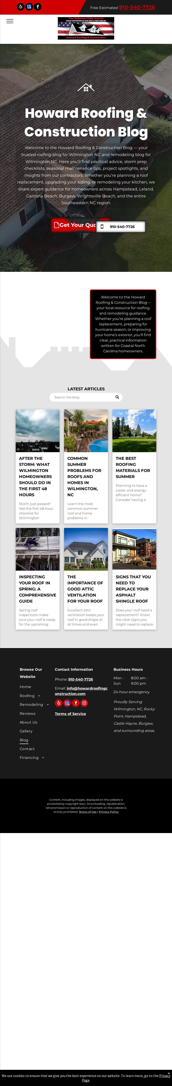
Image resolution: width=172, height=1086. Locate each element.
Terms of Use (88, 811)
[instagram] (84, 703)
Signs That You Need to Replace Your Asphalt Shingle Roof (133, 589)
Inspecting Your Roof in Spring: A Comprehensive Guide (37, 589)
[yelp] (20, 7)
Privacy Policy (109, 811)
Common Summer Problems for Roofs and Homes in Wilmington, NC (84, 476)
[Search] (86, 397)
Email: (60, 688)
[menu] (10, 21)
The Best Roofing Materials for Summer (133, 467)
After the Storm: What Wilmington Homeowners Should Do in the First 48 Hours (35, 476)
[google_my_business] (29, 7)
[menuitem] (36, 687)
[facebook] (37, 7)
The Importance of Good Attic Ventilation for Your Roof (85, 589)
